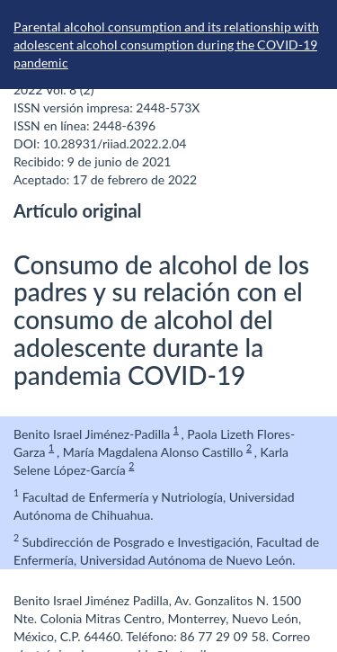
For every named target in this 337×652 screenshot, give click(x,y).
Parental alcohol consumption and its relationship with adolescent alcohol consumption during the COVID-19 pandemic (166, 44)
